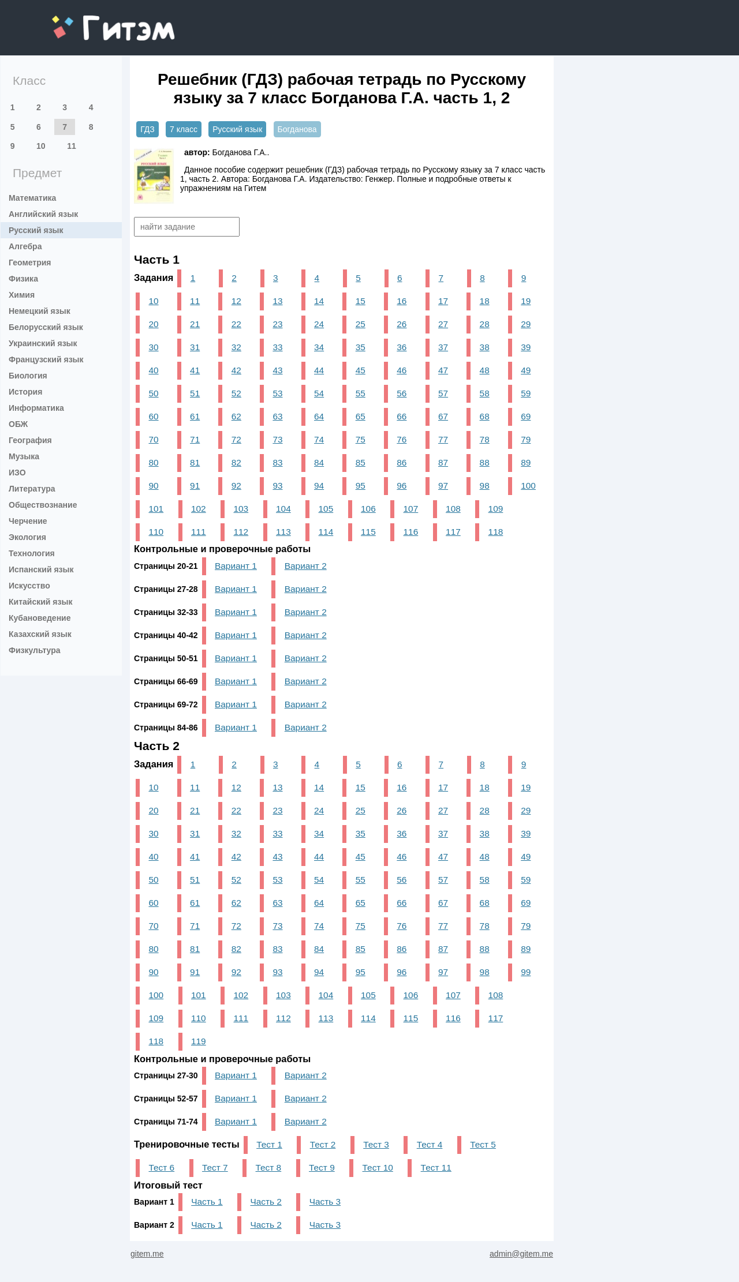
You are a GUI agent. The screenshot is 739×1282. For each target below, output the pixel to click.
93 (277, 485)
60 (153, 416)
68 (485, 416)
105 (326, 508)
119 (198, 1041)
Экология (27, 537)
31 (195, 347)
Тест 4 (430, 1144)
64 (319, 416)
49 (526, 370)
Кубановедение (40, 618)
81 (195, 462)
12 (236, 301)
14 (319, 301)
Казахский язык (40, 634)
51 (195, 393)
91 (195, 485)
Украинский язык (43, 343)
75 (360, 439)
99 (526, 972)
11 (71, 146)
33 (277, 347)
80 (153, 462)
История (25, 391)
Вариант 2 (306, 566)
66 (401, 416)
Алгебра (25, 246)
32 (236, 347)
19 (526, 301)
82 (236, 462)
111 (198, 532)
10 (41, 146)
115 (368, 532)
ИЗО (17, 472)
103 (241, 508)
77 (443, 439)
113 (283, 532)
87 (443, 462)
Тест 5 (483, 1144)
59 (526, 393)
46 (401, 370)
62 (236, 416)
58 (485, 393)
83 (277, 462)
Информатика (36, 408)
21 (195, 324)
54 (319, 393)
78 (485, 439)
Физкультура (35, 650)
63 (277, 416)
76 (401, 439)
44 (319, 370)
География (30, 440)
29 (526, 324)
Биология (28, 375)
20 (153, 324)
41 (195, 370)
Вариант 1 (236, 566)
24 (319, 324)
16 (401, 301)
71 (195, 439)
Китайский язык (40, 601)
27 (443, 324)
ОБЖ (18, 424)
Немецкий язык (39, 311)
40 (153, 370)
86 (401, 462)
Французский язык (46, 359)
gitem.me (82, 20)
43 (277, 370)
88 (485, 462)
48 (485, 370)
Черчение (28, 521)
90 (153, 485)
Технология (32, 553)
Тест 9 (322, 1167)
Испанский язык (41, 569)
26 (401, 324)
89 (526, 462)
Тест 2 (323, 1144)
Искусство (29, 585)
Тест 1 (269, 1144)
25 (360, 324)
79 (526, 439)
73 (277, 439)
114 (326, 532)
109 (495, 508)
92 (236, 485)
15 (360, 301)
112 (241, 532)
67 (443, 416)
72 (236, 439)
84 (319, 462)
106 (368, 508)
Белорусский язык (46, 327)
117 (453, 532)
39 (526, 347)
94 (319, 485)
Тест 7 (215, 1167)
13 (277, 301)
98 (485, 485)
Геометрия (30, 262)
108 (453, 508)
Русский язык (36, 230)
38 (485, 347)
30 (153, 347)
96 (401, 485)
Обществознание (43, 504)
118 (495, 532)
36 (401, 347)
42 (236, 370)
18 (485, 301)
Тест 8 (269, 1167)
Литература (32, 488)
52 (236, 393)
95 (360, 485)
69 (526, 416)
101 (155, 508)
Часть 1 (206, 1201)
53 (277, 393)
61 (195, 416)
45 (360, 370)
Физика (23, 278)
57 (443, 393)
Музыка (24, 456)
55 (360, 393)
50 (153, 393)
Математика (32, 198)
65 (360, 416)
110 (155, 532)
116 (411, 532)
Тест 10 (378, 1167)
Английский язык (43, 214)
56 (401, 393)
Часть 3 (325, 1201)
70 (153, 439)
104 (283, 508)
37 (443, 347)
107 (411, 508)
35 (360, 347)
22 (236, 324)
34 (319, 347)
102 (198, 508)
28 (485, 324)
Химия (22, 294)
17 (443, 301)
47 (443, 370)
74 (319, 439)
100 (528, 485)
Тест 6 (161, 1167)
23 (277, 324)
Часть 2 (265, 1201)
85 (360, 462)
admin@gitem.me (521, 1253)
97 (443, 485)
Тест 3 (376, 1144)
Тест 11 (436, 1167)
